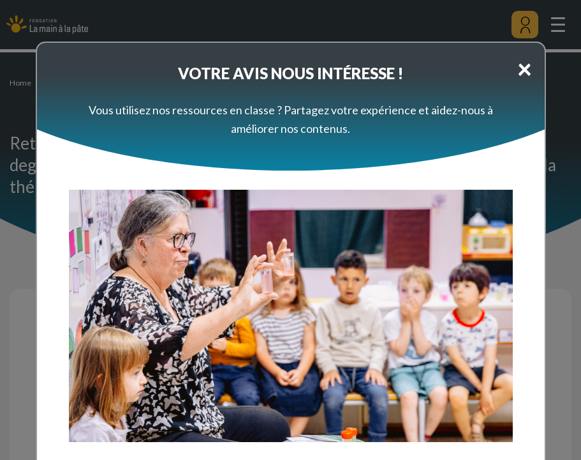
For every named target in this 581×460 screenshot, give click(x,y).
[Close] (524, 68)
